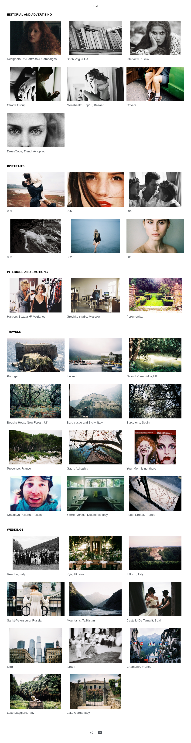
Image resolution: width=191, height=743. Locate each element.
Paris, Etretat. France (140, 514)
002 (69, 257)
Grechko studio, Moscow (83, 316)
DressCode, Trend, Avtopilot (26, 151)
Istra (10, 666)
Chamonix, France (138, 666)
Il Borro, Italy (134, 574)
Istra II (71, 666)
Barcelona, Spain (138, 422)
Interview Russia (137, 59)
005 (69, 211)
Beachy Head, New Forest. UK (27, 422)
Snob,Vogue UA (78, 59)
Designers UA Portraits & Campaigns (32, 59)
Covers (131, 105)
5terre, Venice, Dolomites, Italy (87, 514)
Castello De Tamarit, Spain (144, 620)
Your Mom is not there (141, 468)
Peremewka (134, 316)
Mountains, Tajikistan (81, 620)
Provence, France (19, 468)
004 (129, 211)
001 (129, 257)
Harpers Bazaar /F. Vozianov (26, 316)
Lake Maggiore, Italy (20, 712)
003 (9, 257)
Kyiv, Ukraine (76, 574)
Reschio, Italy (16, 574)
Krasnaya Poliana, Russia (24, 514)
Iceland (72, 376)
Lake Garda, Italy (78, 712)
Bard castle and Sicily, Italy (85, 422)
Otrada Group (16, 105)
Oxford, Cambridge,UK (141, 376)
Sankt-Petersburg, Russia (24, 620)
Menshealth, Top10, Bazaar (85, 105)
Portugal (12, 376)
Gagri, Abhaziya (77, 468)
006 (9, 211)
